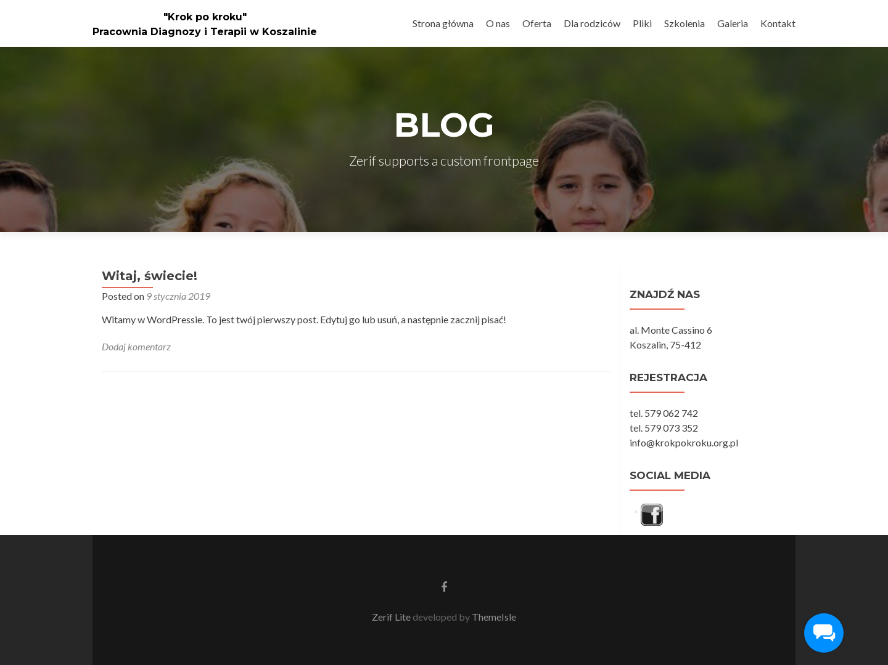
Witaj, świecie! (149, 275)
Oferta (536, 23)
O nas (498, 23)
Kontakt (778, 23)
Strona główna (443, 23)
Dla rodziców (592, 23)
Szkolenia (684, 23)
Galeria (732, 23)
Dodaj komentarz (136, 346)
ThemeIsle (494, 617)
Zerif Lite (392, 617)
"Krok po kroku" (205, 17)
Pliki (642, 23)
